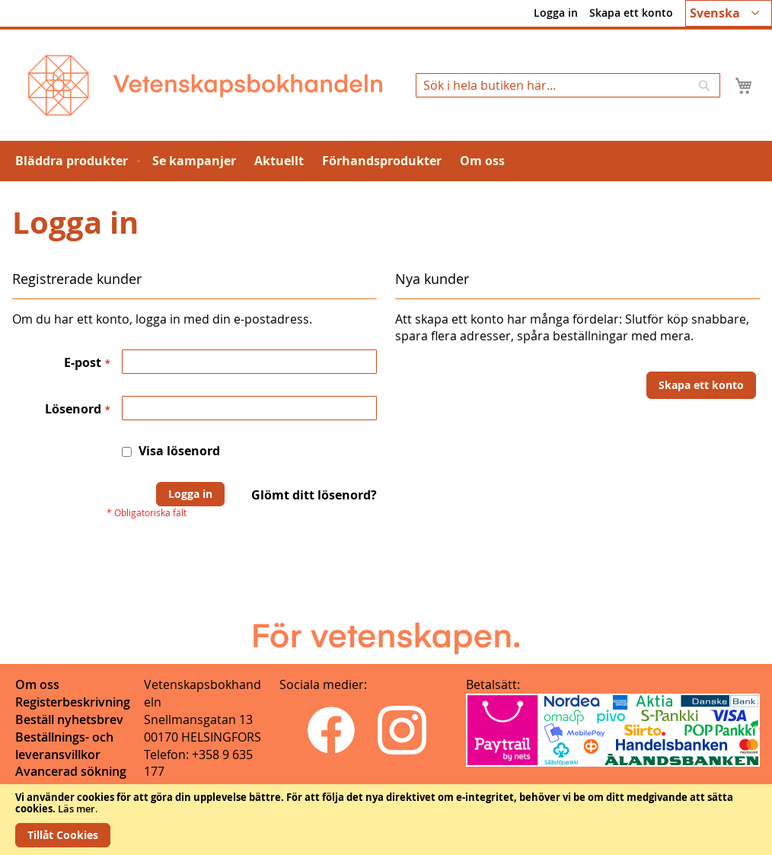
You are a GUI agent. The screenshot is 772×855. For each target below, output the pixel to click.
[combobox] (568, 85)
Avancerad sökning (70, 771)
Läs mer (76, 808)
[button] (728, 13)
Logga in (556, 12)
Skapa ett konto (631, 12)
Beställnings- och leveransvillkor (64, 746)
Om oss (37, 684)
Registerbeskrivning (72, 702)
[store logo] (205, 85)
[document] (386, 819)
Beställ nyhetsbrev (69, 719)
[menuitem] (74, 161)
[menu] (386, 161)
